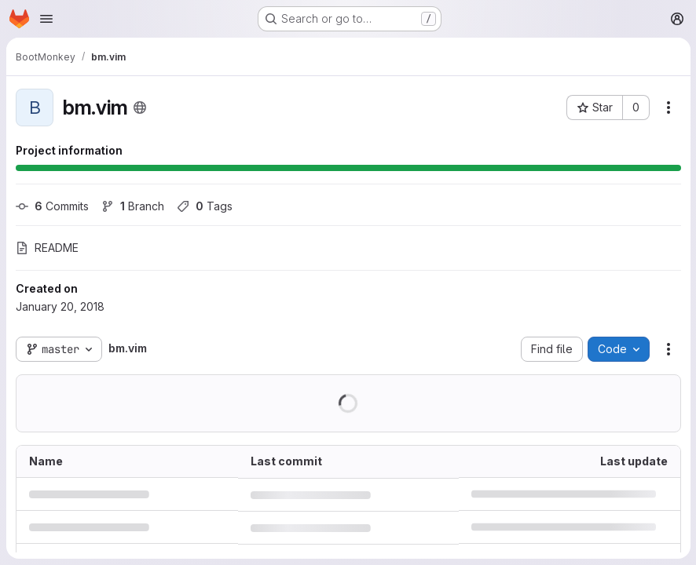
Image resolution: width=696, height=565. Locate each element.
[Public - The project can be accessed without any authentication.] (140, 107)
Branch (132, 206)
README (47, 247)
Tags (205, 206)
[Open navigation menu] (46, 18)
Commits (52, 206)
